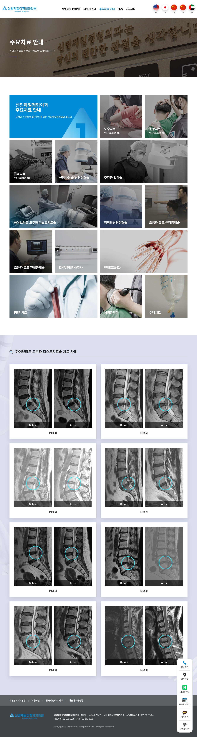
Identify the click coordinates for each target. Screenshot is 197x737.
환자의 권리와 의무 (54, 700)
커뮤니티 (130, 9)
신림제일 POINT (71, 9)
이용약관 (36, 700)
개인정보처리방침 (17, 700)
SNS (120, 9)
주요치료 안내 (107, 9)
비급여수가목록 (76, 700)
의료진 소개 (89, 9)
